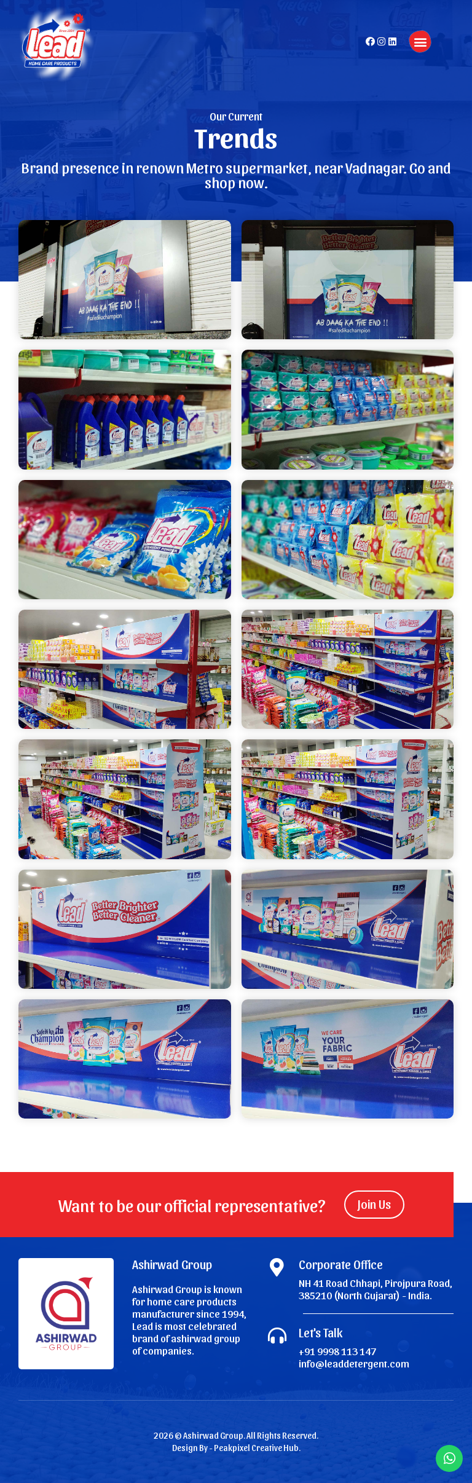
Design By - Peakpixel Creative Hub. (236, 1447)
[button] (420, 41)
